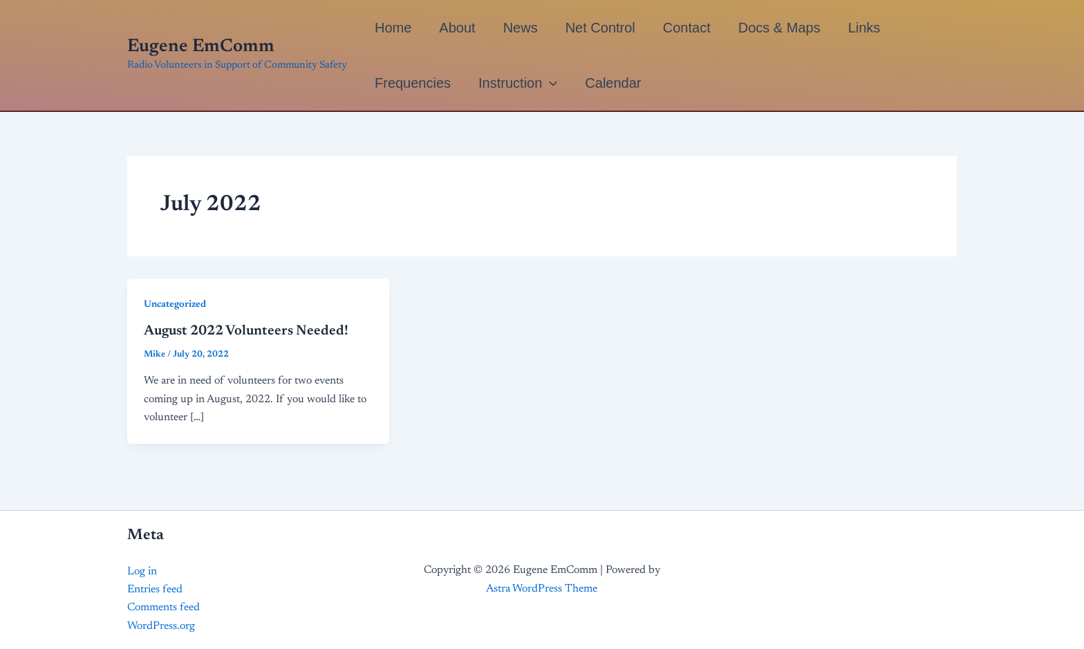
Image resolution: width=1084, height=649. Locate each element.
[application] (549, 83)
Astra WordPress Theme (541, 588)
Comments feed (163, 607)
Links (864, 27)
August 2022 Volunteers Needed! (246, 331)
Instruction (517, 83)
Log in (142, 571)
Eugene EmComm (200, 47)
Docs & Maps (779, 27)
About (457, 27)
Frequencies (413, 83)
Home (393, 27)
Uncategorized (175, 305)
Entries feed (155, 589)
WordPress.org (161, 626)
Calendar (613, 83)
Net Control (600, 27)
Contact (687, 27)
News (520, 27)
